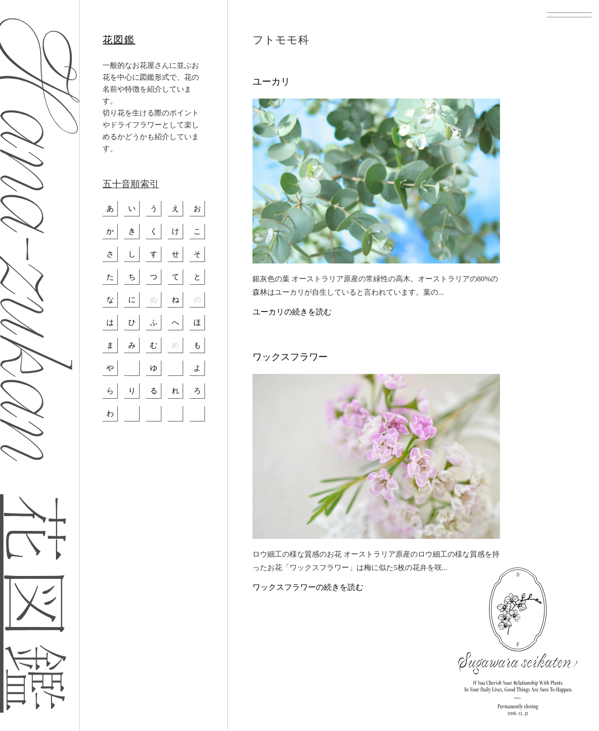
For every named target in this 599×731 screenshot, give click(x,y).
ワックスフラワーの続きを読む (307, 587)
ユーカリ (271, 81)
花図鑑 (118, 39)
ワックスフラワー (290, 357)
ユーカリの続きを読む (292, 312)
